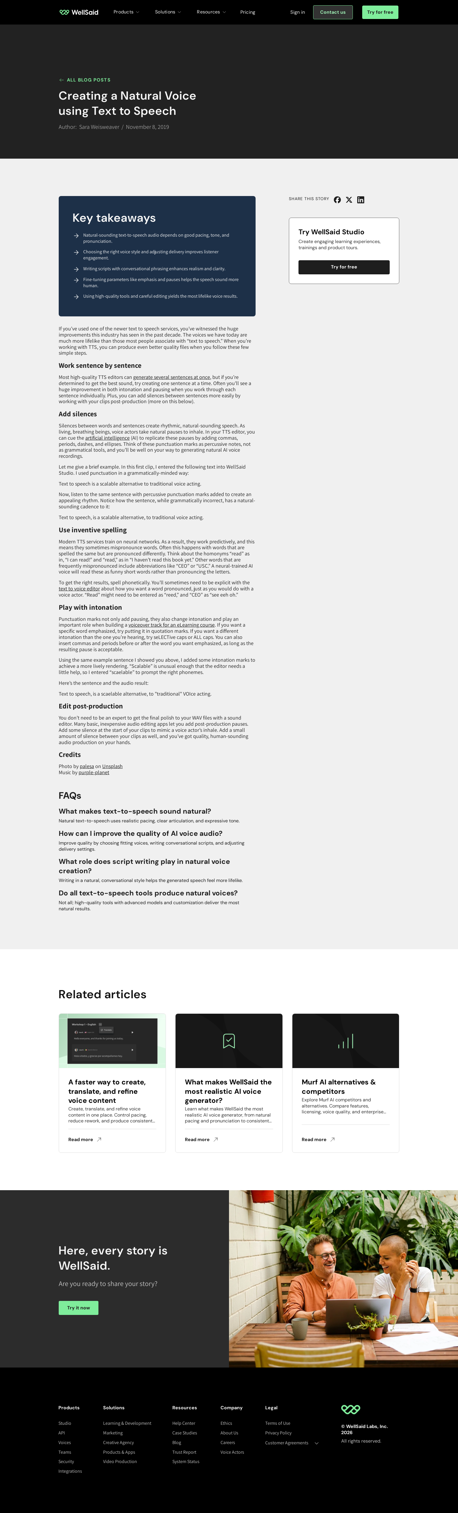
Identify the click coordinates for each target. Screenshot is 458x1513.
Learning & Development (127, 1423)
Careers (228, 1442)
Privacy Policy (278, 1433)
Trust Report (184, 1452)
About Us (229, 1433)
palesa (87, 766)
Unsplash (112, 766)
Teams (64, 1452)
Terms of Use (277, 1423)
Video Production (120, 1461)
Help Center (183, 1423)
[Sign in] (297, 12)
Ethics (226, 1423)
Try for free (380, 12)
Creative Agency (118, 1442)
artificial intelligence (107, 437)
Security (66, 1461)
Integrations (70, 1471)
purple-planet (94, 772)
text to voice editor (79, 588)
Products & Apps (119, 1452)
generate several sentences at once (171, 377)
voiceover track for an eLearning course (172, 624)
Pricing (248, 12)
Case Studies (184, 1433)
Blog (176, 1442)
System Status (185, 1461)
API (61, 1433)
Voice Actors (232, 1452)
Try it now (78, 1308)
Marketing (113, 1433)
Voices (64, 1442)
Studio (64, 1423)
